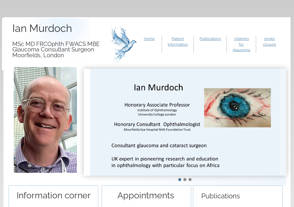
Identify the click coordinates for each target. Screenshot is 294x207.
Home (149, 39)
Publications (210, 39)
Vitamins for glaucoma (241, 44)
